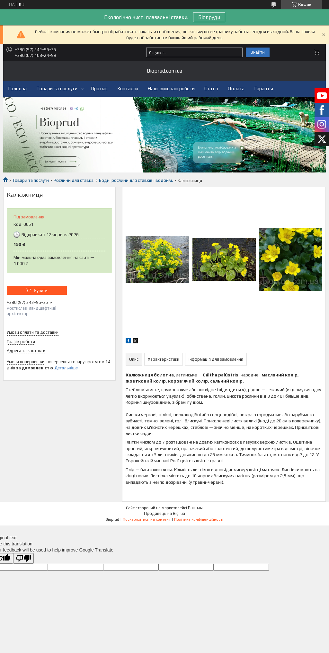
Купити (41, 290)
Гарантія (263, 88)
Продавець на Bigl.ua (164, 513)
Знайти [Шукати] (258, 52)
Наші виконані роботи (171, 88)
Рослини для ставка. (74, 180)
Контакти (127, 88)
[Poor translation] (23, 558)
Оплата (236, 88)
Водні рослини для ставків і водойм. (136, 180)
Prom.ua (195, 507)
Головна (17, 88)
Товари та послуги (56, 88)
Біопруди (209, 17)
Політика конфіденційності (198, 519)
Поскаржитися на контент (147, 519)
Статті (211, 88)
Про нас (99, 88)
